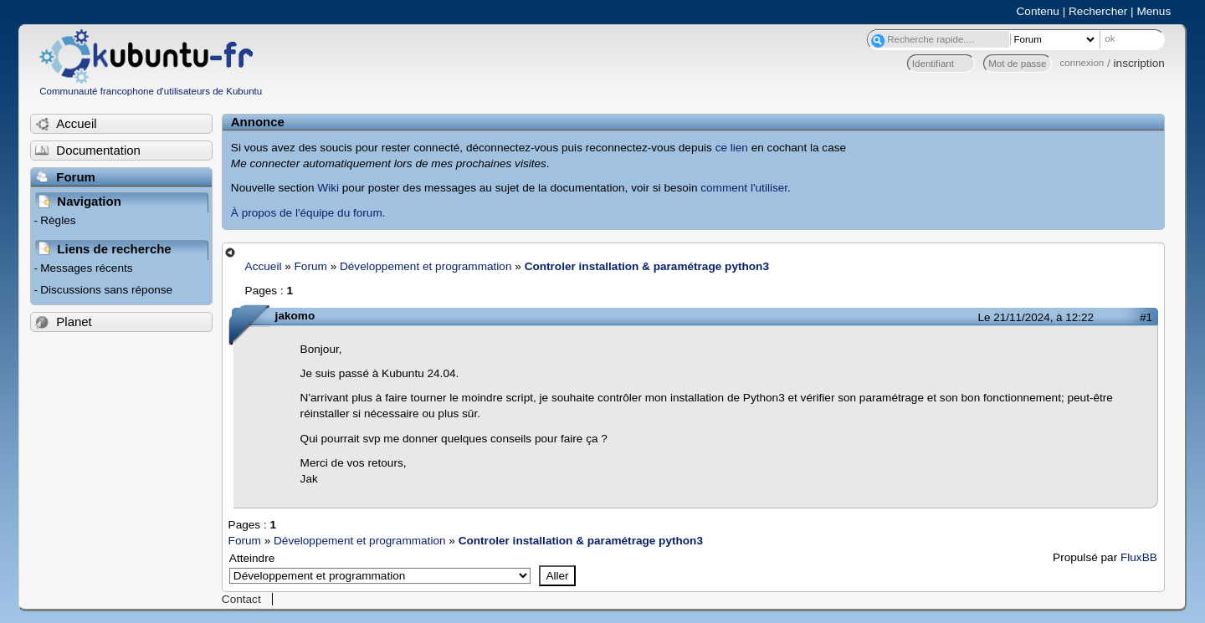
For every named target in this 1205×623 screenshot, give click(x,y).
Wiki (328, 187)
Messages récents (86, 268)
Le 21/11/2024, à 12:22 (1036, 317)
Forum (311, 266)
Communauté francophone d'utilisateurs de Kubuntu (150, 91)
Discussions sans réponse (106, 289)
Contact (241, 599)
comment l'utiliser (743, 187)
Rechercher (1098, 11)
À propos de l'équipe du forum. (308, 213)
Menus (1153, 11)
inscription (1139, 63)
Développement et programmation (426, 266)
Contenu (1038, 11)
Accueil (263, 266)
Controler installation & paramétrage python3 (647, 266)
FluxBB (1138, 557)
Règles (57, 220)
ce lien (731, 147)
